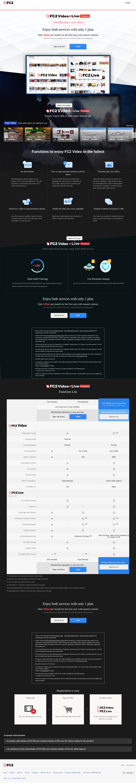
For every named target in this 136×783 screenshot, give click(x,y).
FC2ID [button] (128, 3)
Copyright (35, 772)
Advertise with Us (45, 772)
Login (78, 46)
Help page (45, 366)
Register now (113, 417)
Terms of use (130, 765)
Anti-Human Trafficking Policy (92, 772)
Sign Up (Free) (59, 46)
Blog (23, 778)
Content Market (16, 778)
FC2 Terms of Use (58, 331)
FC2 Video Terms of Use (71, 331)
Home (5, 772)
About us (20, 772)
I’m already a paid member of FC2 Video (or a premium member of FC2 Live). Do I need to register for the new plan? (50, 741)
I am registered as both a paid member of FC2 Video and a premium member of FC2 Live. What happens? (46, 749)
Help (122, 765)
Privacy (27, 772)
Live (9, 778)
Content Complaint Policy (73, 772)
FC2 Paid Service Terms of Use (55, 335)
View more (129, 125)
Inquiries (12, 772)
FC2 (8, 2)
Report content (58, 772)
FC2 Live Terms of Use (86, 331)
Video (5, 778)
